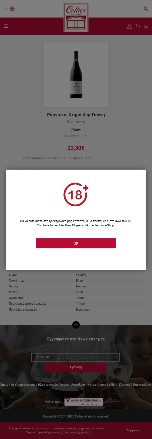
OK (76, 243)
